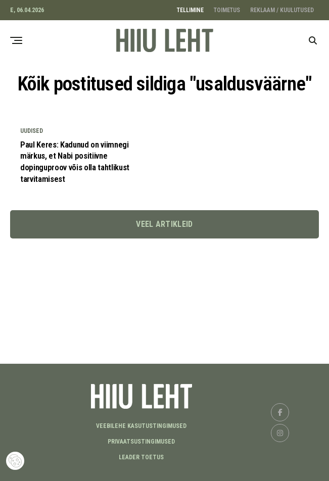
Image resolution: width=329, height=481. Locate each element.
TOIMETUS (227, 10)
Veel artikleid (164, 227)
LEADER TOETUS (141, 457)
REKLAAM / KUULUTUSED (282, 10)
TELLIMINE (190, 10)
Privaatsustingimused (141, 441)
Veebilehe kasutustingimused (141, 425)
